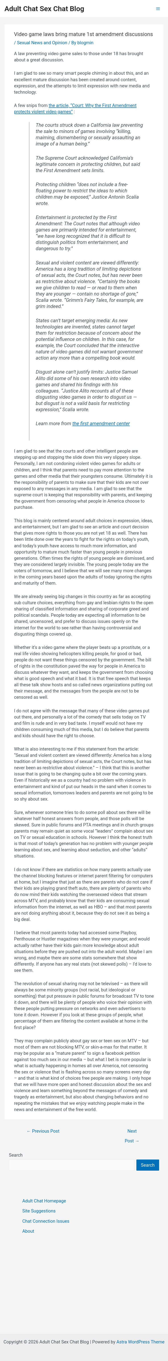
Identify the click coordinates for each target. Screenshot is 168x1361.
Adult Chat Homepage (44, 1201)
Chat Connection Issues (45, 1221)
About (28, 1231)
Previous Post (42, 1131)
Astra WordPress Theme (140, 1342)
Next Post (132, 1132)
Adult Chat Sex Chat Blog (44, 8)
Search (16, 1155)
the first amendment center (101, 423)
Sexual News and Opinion (42, 42)
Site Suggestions (39, 1211)
